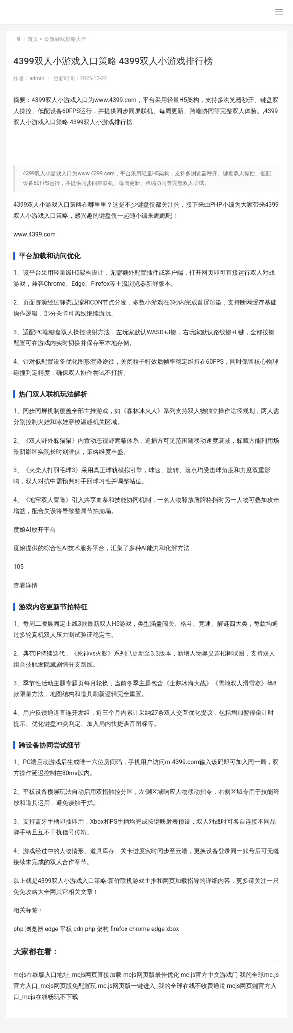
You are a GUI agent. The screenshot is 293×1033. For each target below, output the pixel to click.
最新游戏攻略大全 (65, 39)
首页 (32, 39)
